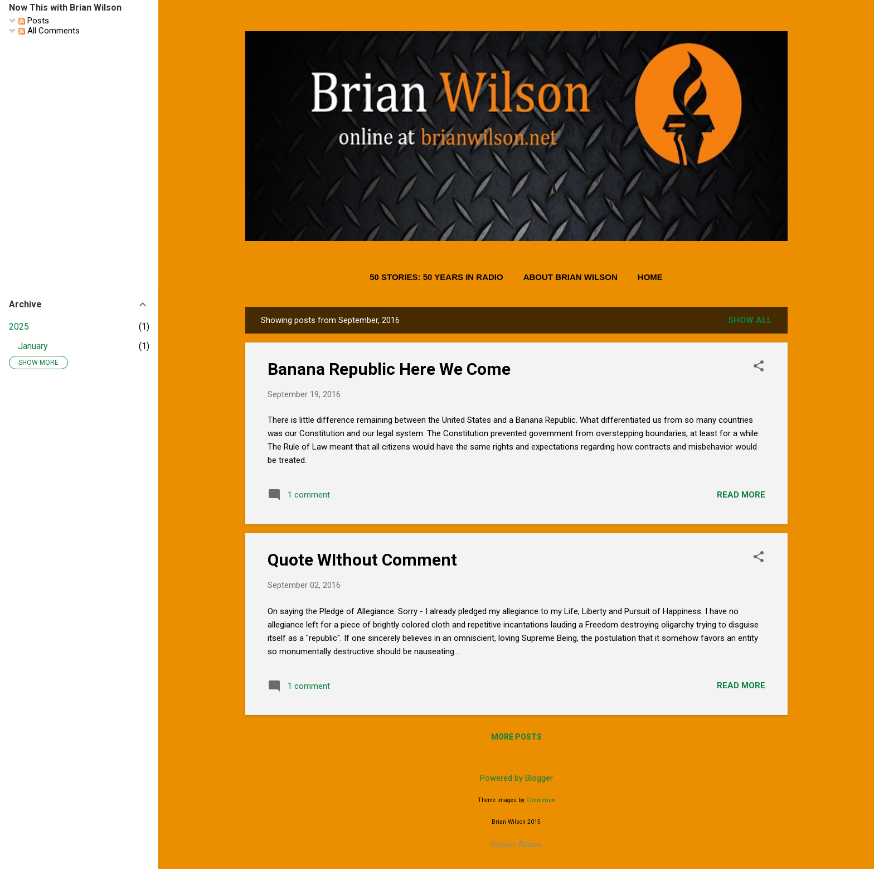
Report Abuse (516, 844)
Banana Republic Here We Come (389, 369)
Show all (750, 320)
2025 (19, 326)
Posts (33, 21)
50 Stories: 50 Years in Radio (436, 277)
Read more (741, 495)
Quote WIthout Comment (362, 559)
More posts (516, 736)
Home (650, 277)
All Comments (49, 31)
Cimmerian (540, 800)
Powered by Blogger (516, 778)
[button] (758, 367)
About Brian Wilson (570, 277)
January (33, 346)
